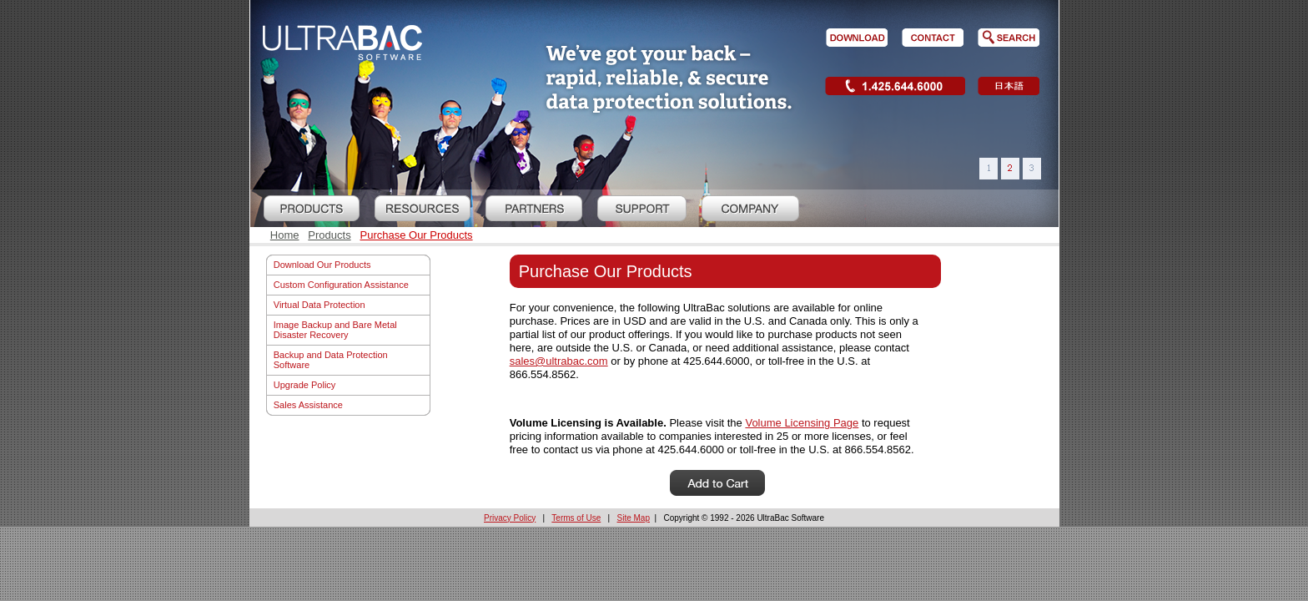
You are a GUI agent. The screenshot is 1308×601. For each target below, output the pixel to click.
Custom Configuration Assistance (341, 285)
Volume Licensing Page (801, 423)
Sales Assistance (308, 405)
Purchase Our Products (416, 235)
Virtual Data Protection (319, 305)
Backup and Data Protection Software (331, 360)
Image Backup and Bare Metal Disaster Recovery (335, 330)
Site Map (633, 518)
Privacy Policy (510, 518)
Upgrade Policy (305, 385)
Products (329, 235)
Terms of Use (576, 518)
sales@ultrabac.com (559, 361)
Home (284, 235)
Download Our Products (322, 265)
